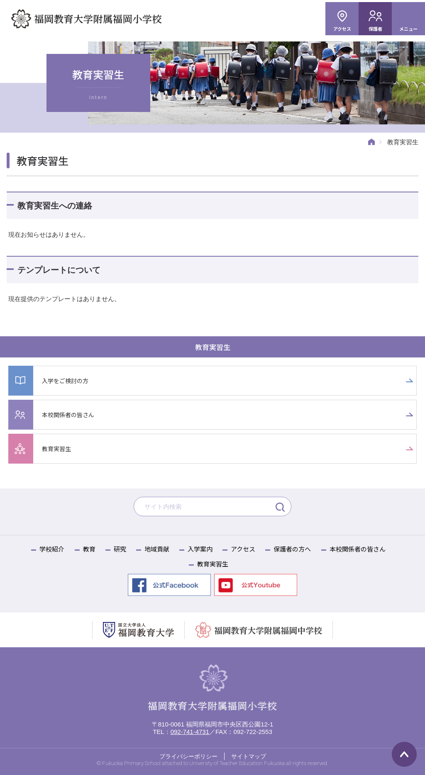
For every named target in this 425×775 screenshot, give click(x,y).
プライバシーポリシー (188, 756)
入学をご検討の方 (67, 380)
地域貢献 (156, 548)
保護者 (375, 28)
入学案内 (200, 548)
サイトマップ (248, 756)
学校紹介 (51, 548)
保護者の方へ (292, 548)
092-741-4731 (190, 732)
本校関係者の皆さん (70, 414)
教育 (89, 548)
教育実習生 (212, 347)
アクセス (342, 28)
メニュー (408, 28)
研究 (120, 548)
